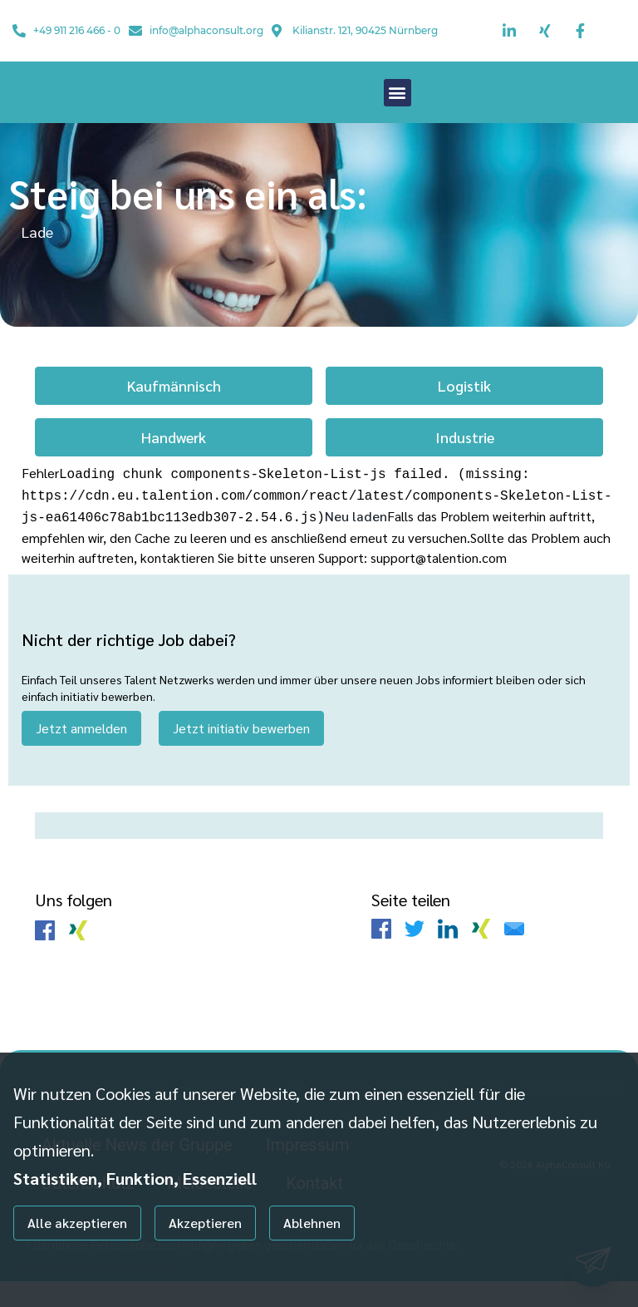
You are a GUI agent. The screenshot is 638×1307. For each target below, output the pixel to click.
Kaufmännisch (174, 415)
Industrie (464, 466)
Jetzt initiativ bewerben (241, 753)
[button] (397, 107)
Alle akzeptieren (77, 1222)
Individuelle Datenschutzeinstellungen (98, 1267)
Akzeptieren (205, 1222)
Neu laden (356, 542)
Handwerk (173, 466)
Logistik (464, 415)
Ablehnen (312, 1222)
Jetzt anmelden (81, 753)
